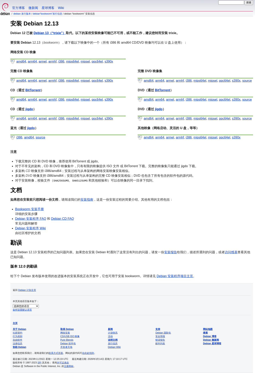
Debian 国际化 (163, 332)
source (247, 80)
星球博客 (48, 8)
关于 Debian (19, 329)
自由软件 (17, 340)
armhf (52, 61)
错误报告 (160, 340)
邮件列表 (160, 343)
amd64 (21, 61)
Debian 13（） (49, 33)
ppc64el (97, 61)
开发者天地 (66, 347)
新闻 (110, 329)
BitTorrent (33, 90)
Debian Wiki (114, 347)
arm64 (32, 61)
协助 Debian (19, 347)
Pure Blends (66, 340)
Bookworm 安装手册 (29, 209)
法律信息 (17, 343)
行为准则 (17, 336)
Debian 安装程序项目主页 (175, 276)
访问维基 (231, 252)
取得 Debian (67, 329)
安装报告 (170, 252)
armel (43, 61)
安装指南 (86, 199)
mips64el (72, 61)
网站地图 (208, 329)
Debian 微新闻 (211, 340)
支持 (157, 329)
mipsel (85, 61)
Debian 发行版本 (22, 13)
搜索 (205, 332)
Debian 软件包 (68, 343)
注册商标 (69, 366)
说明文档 (113, 340)
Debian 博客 (209, 336)
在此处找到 (88, 353)
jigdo (29, 109)
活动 (110, 336)
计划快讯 (113, 332)
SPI (39, 362)
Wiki (61, 8)
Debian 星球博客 (212, 343)
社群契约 (17, 332)
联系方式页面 (56, 353)
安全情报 (160, 336)
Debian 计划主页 (27, 290)
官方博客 (18, 8)
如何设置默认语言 (22, 309)
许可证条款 (63, 362)
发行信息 (113, 343)
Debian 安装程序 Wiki (30, 228)
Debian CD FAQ (62, 218)
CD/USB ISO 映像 (70, 336)
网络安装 (65, 332)
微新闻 (33, 8)
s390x (109, 61)
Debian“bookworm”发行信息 (47, 13)
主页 (15, 323)
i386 (61, 61)
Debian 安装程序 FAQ (30, 218)
